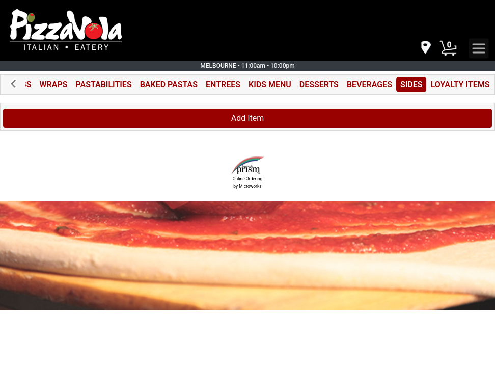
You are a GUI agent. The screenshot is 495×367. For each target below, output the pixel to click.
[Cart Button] (448, 48)
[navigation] (425, 48)
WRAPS (54, 84)
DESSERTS (319, 84)
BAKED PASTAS (169, 84)
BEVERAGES (369, 84)
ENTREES (223, 84)
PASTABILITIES (103, 84)
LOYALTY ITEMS (459, 84)
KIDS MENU (270, 84)
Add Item (247, 118)
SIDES (411, 84)
